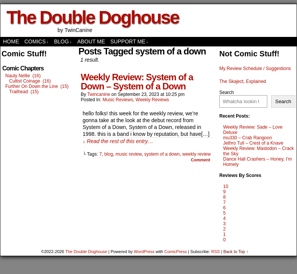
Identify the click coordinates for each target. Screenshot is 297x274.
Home (11, 41)
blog (108, 154)
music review (128, 154)
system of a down (162, 154)
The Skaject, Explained (242, 81)
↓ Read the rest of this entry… (118, 141)
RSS (215, 251)
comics (36, 41)
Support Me (129, 41)
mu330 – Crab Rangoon (247, 137)
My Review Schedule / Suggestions (255, 68)
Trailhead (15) (24, 91)
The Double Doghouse (92, 17)
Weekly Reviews (152, 99)
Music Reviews (117, 99)
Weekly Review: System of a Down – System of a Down (137, 81)
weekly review (196, 154)
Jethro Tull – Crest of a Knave (253, 143)
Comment (200, 160)
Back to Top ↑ (235, 251)
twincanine (98, 94)
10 (225, 186)
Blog (63, 41)
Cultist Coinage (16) (30, 81)
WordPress (144, 251)
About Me (91, 41)
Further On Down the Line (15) (37, 86)
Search (226, 92)
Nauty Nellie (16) (23, 75)
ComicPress (175, 251)
